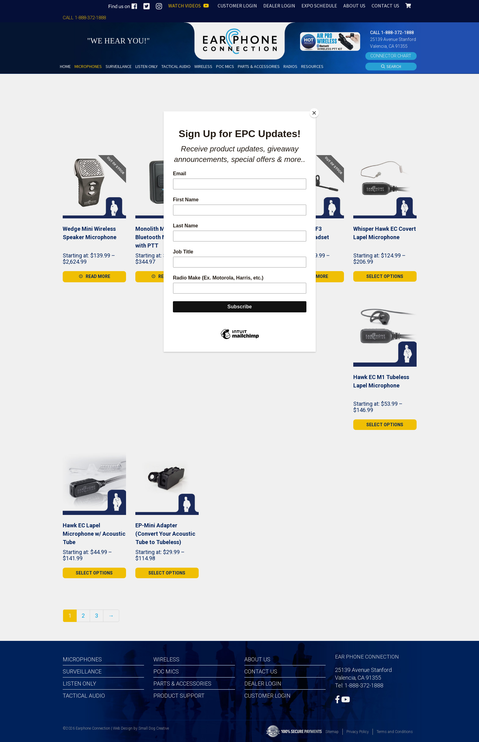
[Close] (314, 113)
